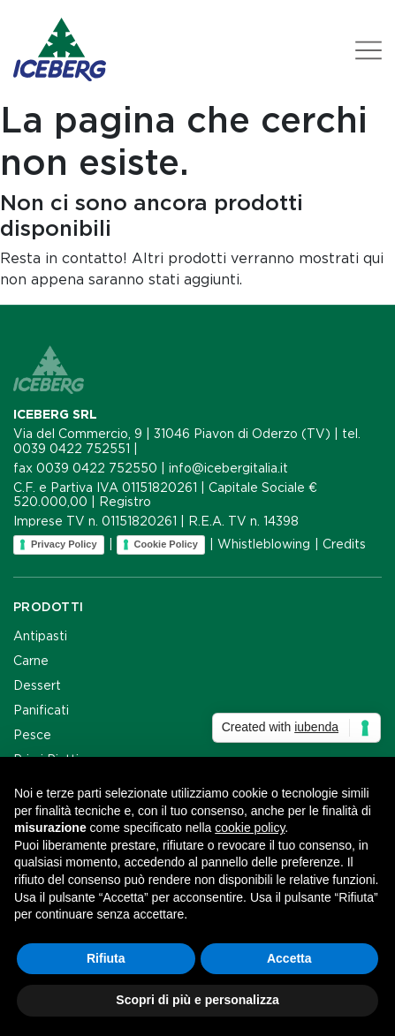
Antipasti (40, 636)
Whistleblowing (263, 544)
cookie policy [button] (250, 827)
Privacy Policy (64, 544)
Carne (31, 661)
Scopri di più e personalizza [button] (197, 1000)
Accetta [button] (289, 958)
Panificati (41, 710)
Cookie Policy (166, 544)
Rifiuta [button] (106, 958)
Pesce (32, 735)
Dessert (37, 685)
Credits (344, 544)
